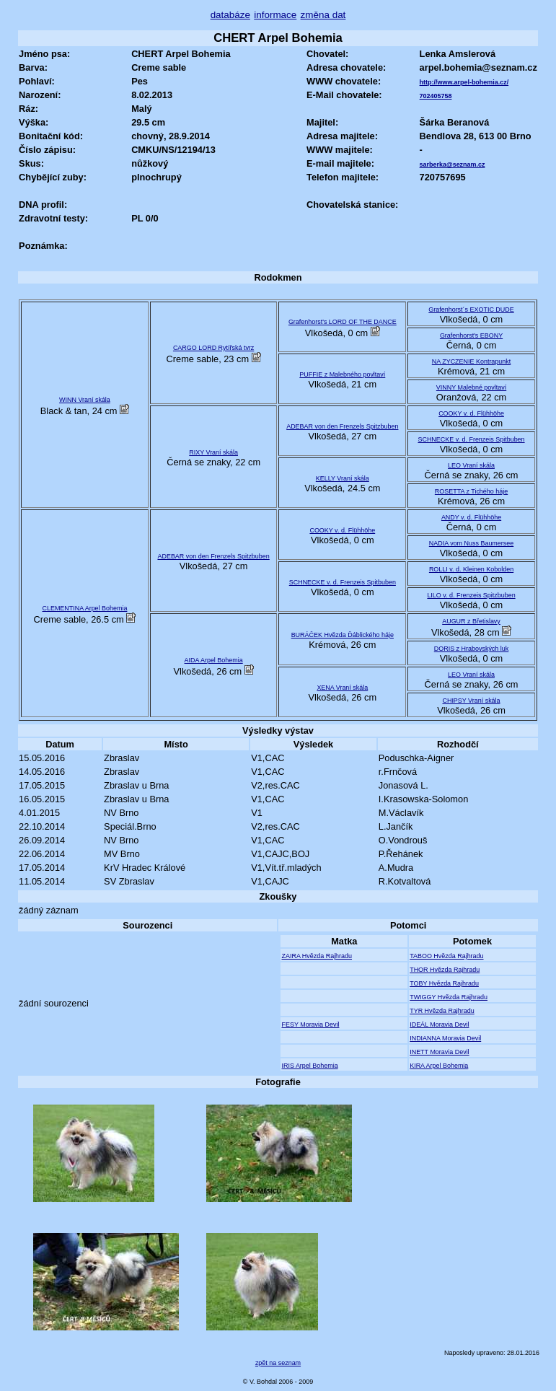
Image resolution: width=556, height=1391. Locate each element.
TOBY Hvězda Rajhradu (444, 983)
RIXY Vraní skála (213, 452)
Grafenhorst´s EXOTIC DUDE (470, 309)
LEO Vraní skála (471, 465)
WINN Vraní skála (84, 399)
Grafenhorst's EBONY (471, 335)
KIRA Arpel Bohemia (439, 1065)
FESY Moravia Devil (310, 1024)
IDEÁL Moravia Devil (439, 1024)
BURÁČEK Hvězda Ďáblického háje (342, 635)
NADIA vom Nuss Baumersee (471, 543)
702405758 (436, 96)
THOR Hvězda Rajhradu (445, 969)
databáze (230, 14)
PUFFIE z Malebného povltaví (342, 374)
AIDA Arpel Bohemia (214, 660)
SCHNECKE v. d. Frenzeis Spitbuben (471, 439)
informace (275, 14)
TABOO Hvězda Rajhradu (446, 956)
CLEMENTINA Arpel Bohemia (84, 608)
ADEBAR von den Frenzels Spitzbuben (342, 426)
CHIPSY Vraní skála (471, 700)
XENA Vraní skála (342, 687)
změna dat (323, 14)
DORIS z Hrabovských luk (471, 648)
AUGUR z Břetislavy (471, 621)
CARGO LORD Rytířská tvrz (213, 347)
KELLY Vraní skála (342, 478)
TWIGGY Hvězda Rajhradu (448, 997)
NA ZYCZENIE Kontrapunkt (471, 361)
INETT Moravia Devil (439, 1052)
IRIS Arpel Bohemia (309, 1065)
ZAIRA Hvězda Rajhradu (316, 956)
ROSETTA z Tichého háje (471, 491)
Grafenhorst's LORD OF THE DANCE (342, 321)
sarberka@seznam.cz (452, 164)
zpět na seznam (278, 1362)
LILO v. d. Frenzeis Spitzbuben (471, 595)
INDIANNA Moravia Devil (445, 1038)
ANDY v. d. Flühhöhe (471, 517)
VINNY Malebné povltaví (471, 387)
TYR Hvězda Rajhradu (442, 1010)
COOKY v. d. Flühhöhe (471, 413)
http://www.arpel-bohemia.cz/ (464, 82)
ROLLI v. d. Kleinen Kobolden (471, 569)
